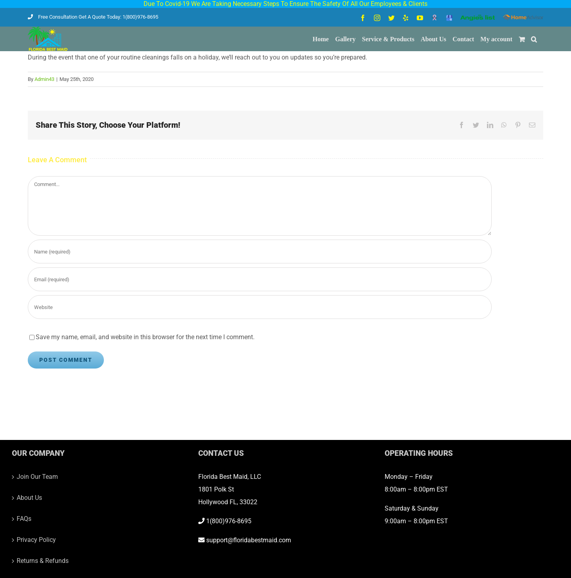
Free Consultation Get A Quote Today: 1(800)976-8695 (93, 17)
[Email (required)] (260, 279)
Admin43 (44, 79)
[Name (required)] (260, 251)
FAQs (24, 518)
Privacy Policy (36, 539)
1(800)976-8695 (224, 521)
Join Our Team (37, 476)
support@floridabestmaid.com (244, 540)
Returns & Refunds (43, 561)
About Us (29, 497)
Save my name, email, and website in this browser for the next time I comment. (145, 337)
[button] (534, 39)
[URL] (260, 307)
